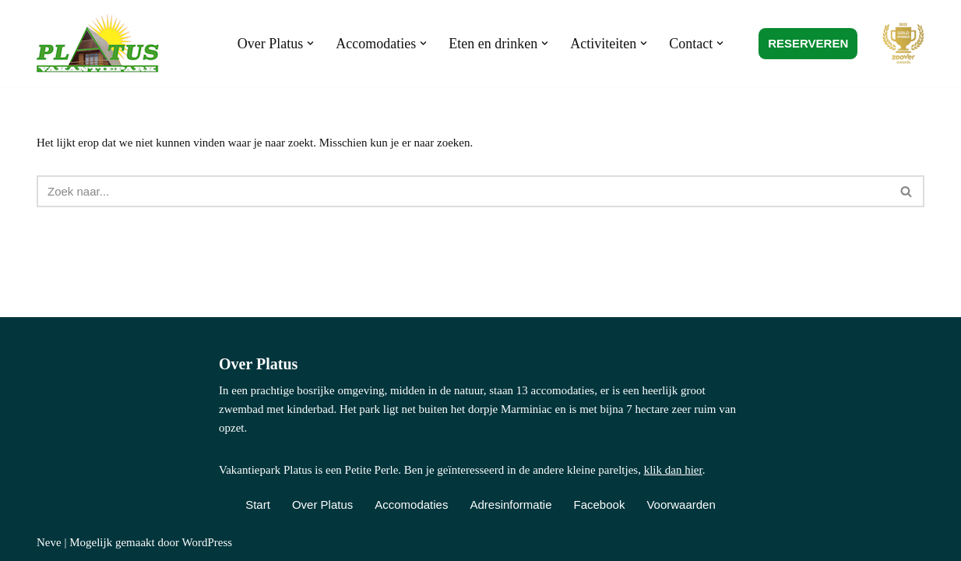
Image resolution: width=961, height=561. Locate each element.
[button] (310, 43)
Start (257, 504)
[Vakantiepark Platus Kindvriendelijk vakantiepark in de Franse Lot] (102, 43)
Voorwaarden (680, 504)
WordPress (206, 542)
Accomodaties (411, 504)
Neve (49, 542)
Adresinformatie (510, 504)
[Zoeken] (463, 191)
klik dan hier (673, 470)
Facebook (599, 504)
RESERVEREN (808, 43)
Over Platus (322, 504)
